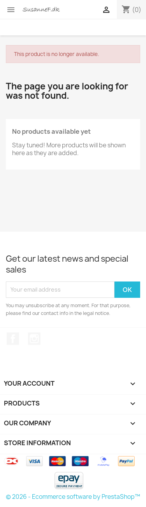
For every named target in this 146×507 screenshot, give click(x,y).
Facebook (13, 338)
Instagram (34, 338)
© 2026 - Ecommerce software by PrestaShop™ (73, 497)
